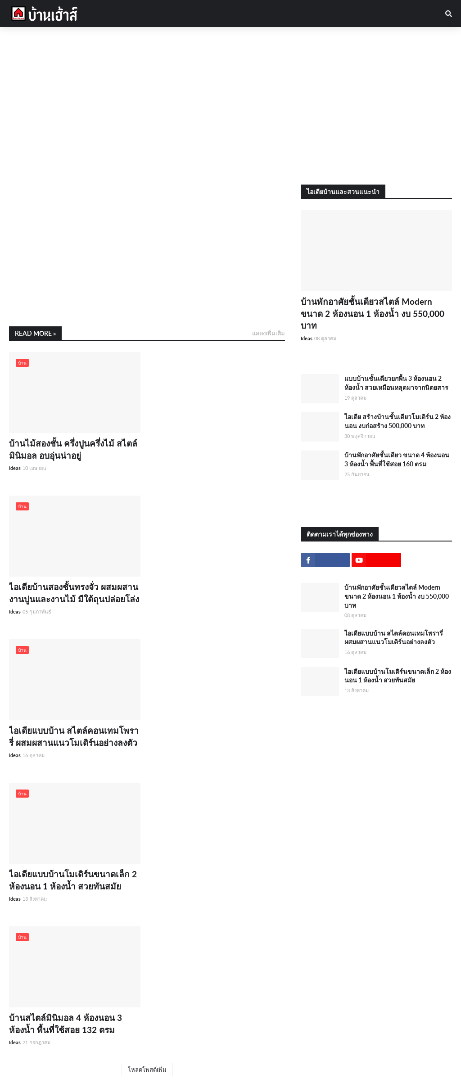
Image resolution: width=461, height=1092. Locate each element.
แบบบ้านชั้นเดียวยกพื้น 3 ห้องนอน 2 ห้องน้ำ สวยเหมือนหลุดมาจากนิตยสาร (396, 383)
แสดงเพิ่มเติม (268, 333)
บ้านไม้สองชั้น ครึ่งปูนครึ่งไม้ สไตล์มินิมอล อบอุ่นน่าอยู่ (73, 449)
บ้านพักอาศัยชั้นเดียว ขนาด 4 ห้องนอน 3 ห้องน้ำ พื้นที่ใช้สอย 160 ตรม (396, 459)
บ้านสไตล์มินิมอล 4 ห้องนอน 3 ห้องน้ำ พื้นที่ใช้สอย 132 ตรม (65, 1023)
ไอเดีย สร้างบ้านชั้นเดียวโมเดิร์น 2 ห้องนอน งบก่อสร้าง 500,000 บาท (397, 421)
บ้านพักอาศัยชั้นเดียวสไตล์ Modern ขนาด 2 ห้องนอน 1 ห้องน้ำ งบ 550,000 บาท (372, 313)
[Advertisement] (230, 106)
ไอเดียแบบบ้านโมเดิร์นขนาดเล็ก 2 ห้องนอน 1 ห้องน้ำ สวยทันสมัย (73, 880)
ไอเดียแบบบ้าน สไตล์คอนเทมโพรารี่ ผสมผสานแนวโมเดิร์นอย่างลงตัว (74, 736)
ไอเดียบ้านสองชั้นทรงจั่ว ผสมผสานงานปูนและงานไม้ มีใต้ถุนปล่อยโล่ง (74, 593)
